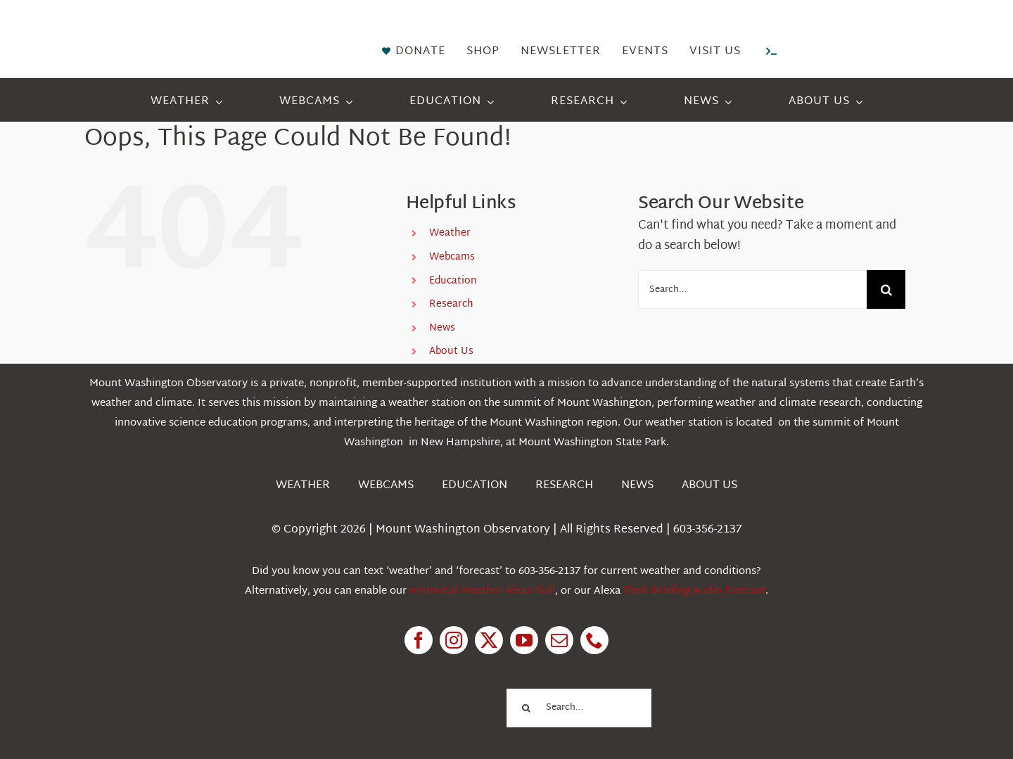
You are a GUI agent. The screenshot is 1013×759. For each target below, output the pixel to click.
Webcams (452, 257)
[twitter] (489, 640)
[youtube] (524, 640)
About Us (451, 351)
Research (451, 304)
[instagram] (454, 640)
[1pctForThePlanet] (422, 688)
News (442, 328)
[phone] (594, 640)
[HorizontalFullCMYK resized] (189, 27)
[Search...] (752, 289)
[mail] (559, 640)
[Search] (886, 289)
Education (453, 281)
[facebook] (418, 640)
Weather (450, 233)
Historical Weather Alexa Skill (482, 591)
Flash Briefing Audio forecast (694, 591)
